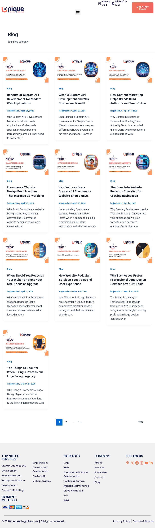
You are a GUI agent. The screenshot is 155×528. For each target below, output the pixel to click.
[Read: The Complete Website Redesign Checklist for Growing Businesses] (129, 161)
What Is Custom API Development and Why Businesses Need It (75, 99)
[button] (77, 12)
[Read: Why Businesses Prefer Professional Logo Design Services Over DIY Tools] (129, 254)
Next (141, 434)
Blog (9, 88)
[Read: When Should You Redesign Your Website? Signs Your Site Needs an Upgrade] (26, 254)
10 (79, 434)
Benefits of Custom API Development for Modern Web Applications (25, 99)
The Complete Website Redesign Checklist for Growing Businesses (127, 191)
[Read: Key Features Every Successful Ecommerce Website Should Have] (77, 161)
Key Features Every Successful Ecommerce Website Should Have (76, 191)
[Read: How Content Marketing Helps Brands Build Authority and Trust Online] (129, 69)
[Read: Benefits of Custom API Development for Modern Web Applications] (26, 69)
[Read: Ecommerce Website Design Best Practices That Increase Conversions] (26, 161)
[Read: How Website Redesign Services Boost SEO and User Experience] (77, 254)
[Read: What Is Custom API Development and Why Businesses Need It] (77, 69)
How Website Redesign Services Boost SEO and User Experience (76, 284)
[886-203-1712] (113, 3)
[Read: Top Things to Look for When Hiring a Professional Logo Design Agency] (26, 350)
